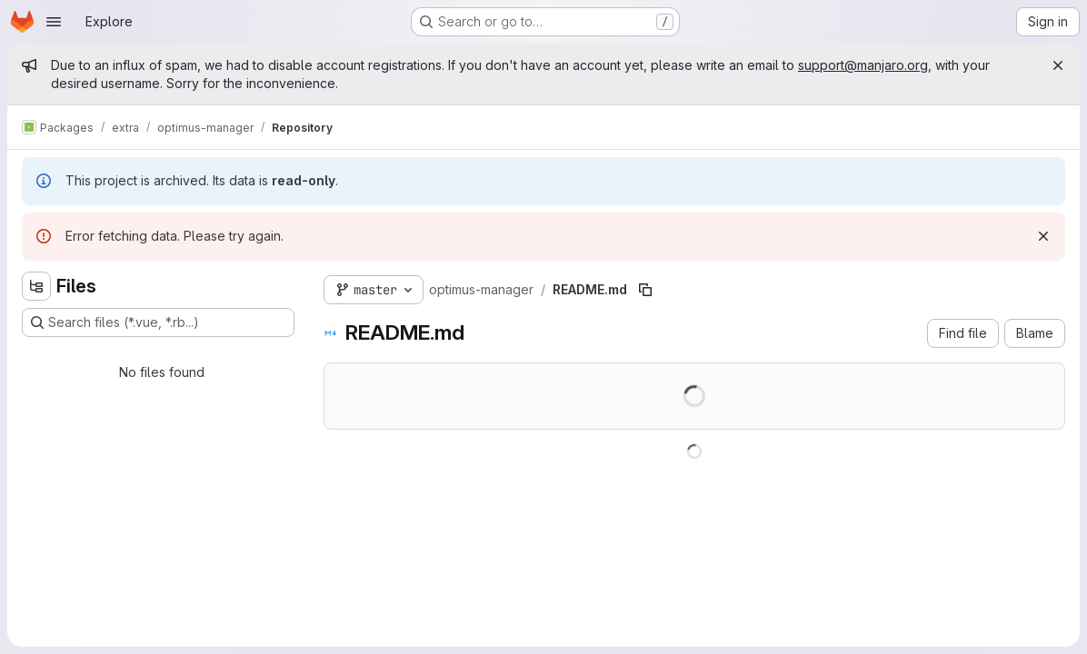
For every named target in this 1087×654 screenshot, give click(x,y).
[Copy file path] (645, 289)
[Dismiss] (1043, 236)
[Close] (1058, 65)
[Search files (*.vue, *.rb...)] (158, 322)
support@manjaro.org (863, 65)
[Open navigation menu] (53, 21)
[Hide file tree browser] (36, 286)
